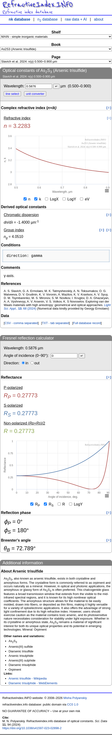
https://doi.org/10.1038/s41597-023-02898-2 (32, 729)
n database (48, 19)
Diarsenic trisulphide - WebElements (33, 684)
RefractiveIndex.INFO (37, 4)
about (98, 19)
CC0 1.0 (72, 705)
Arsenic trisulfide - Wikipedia (28, 679)
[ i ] (109, 107)
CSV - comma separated (21, 324)
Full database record (87, 324)
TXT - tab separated (55, 324)
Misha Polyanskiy (75, 699)
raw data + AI (76, 19)
